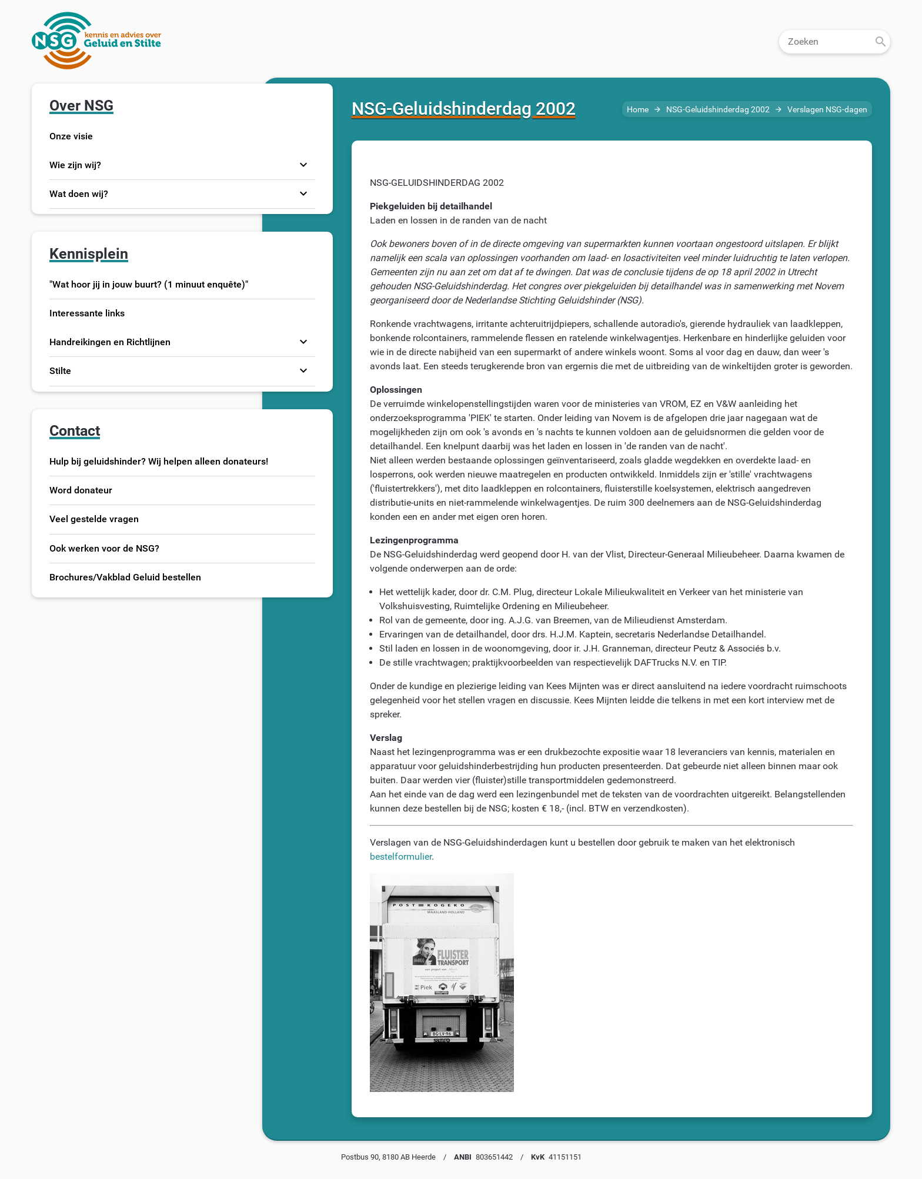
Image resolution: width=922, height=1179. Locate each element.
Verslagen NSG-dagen (827, 110)
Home (638, 110)
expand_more (303, 165)
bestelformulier (401, 856)
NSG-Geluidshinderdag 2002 (718, 110)
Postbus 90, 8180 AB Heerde (388, 1157)
